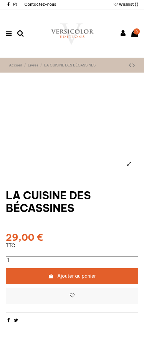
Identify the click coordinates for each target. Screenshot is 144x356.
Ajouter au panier (72, 276)
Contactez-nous (40, 4)
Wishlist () (125, 4)
